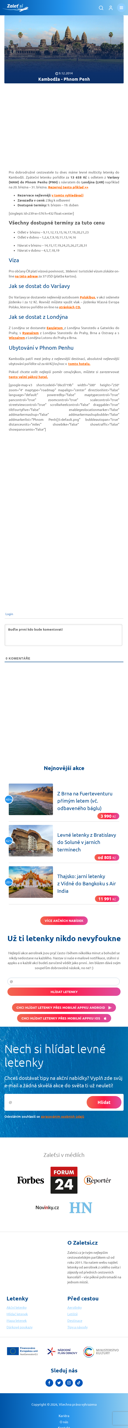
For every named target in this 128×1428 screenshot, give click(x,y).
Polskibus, (88, 297)
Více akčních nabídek (64, 920)
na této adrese (26, 276)
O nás (64, 1422)
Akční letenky (16, 1307)
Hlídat (104, 1102)
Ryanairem (30, 333)
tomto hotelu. (79, 363)
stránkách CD (69, 307)
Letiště (72, 1314)
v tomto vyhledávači (67, 195)
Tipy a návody (77, 1327)
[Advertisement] (64, 122)
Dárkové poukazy (19, 1327)
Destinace (74, 1320)
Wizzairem (17, 337)
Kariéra (64, 1416)
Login (9, 614)
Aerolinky (74, 1307)
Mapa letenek (17, 1320)
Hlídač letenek (17, 1314)
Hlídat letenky (64, 991)
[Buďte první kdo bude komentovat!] (63, 635)
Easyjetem (55, 328)
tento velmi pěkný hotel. (28, 377)
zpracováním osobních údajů (62, 1116)
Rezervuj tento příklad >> (68, 187)
